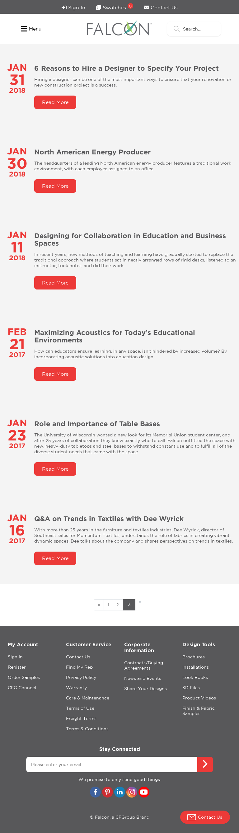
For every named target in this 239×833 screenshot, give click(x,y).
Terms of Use (80, 708)
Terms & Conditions (87, 728)
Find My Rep (79, 667)
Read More (55, 102)
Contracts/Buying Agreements (143, 665)
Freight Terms (81, 718)
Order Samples (24, 677)
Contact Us (161, 7)
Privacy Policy (81, 677)
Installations (195, 667)
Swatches (114, 6)
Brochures (193, 656)
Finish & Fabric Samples (198, 711)
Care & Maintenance (87, 697)
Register (17, 667)
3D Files (191, 687)
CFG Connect (22, 687)
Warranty (76, 687)
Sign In (73, 7)
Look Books (195, 677)
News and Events (142, 678)
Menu (31, 29)
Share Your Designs (145, 688)
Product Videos (199, 697)
